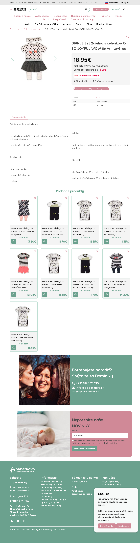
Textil (46, 19)
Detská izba (60, 16)
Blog (89, 24)
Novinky (66, 24)
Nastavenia (123, 526)
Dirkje (98, 97)
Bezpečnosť (59, 19)
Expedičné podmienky (51, 481)
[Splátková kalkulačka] (87, 75)
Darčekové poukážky (46, 24)
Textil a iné (14, 29)
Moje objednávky (110, 481)
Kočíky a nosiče (22, 16)
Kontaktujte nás (79, 481)
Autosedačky (42, 16)
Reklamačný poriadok (51, 484)
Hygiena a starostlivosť (83, 16)
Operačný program (50, 502)
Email (74, 430)
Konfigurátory (104, 24)
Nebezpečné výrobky (51, 505)
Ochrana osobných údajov (53, 499)
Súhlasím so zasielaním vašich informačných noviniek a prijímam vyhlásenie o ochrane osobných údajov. (98, 441)
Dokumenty (46, 496)
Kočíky (35, 529)
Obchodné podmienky (51, 487)
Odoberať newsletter (84, 448)
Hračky (118, 16)
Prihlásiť (116, 9)
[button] (12, 58)
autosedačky (45, 529)
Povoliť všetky (106, 526)
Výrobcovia (77, 491)
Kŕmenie (105, 16)
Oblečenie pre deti (32, 29)
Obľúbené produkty (112, 484)
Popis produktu (19, 117)
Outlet (79, 24)
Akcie (27, 24)
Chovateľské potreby (82, 19)
